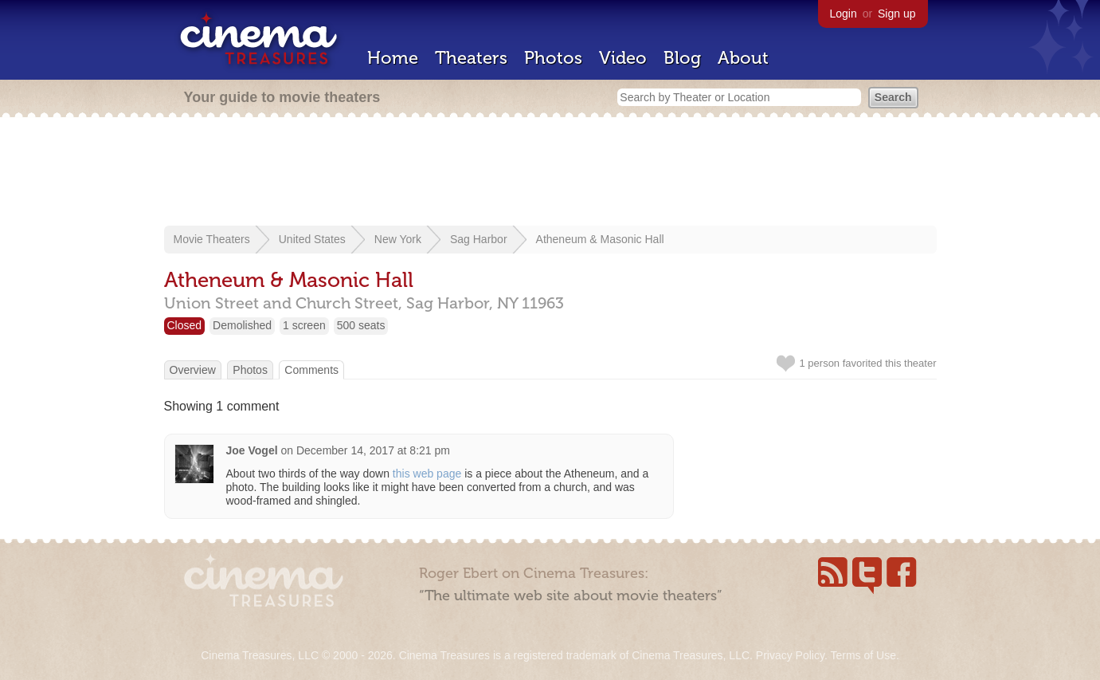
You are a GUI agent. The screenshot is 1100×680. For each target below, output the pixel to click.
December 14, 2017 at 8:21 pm (373, 450)
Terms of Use (862, 655)
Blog (682, 58)
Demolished (242, 325)
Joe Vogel (252, 450)
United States (312, 239)
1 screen (304, 325)
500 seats (361, 325)
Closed (184, 325)
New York (397, 239)
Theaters (471, 58)
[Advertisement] (550, 173)
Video (623, 58)
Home (392, 58)
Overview (193, 370)
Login (843, 13)
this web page (427, 473)
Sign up (896, 13)
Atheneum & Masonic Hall (600, 239)
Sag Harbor (478, 239)
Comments (311, 370)
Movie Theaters (212, 239)
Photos (553, 58)
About (743, 58)
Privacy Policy (790, 655)
